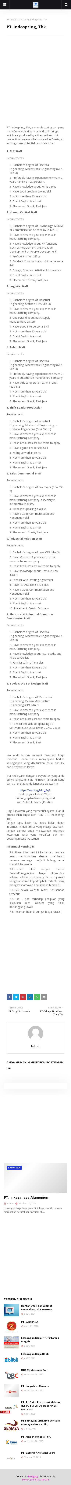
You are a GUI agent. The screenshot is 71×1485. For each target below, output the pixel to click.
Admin (36, 1046)
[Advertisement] (35, 70)
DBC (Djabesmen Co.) (34, 1370)
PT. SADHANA (29, 1322)
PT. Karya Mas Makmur (35, 1386)
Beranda (11, 19)
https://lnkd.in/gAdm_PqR (35, 790)
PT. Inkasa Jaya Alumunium (26, 1197)
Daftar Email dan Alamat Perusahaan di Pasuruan (36, 1307)
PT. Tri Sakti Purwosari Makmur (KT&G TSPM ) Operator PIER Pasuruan (41, 1405)
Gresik (21, 19)
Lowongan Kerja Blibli (35, 1354)
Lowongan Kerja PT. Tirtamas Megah (40, 1339)
